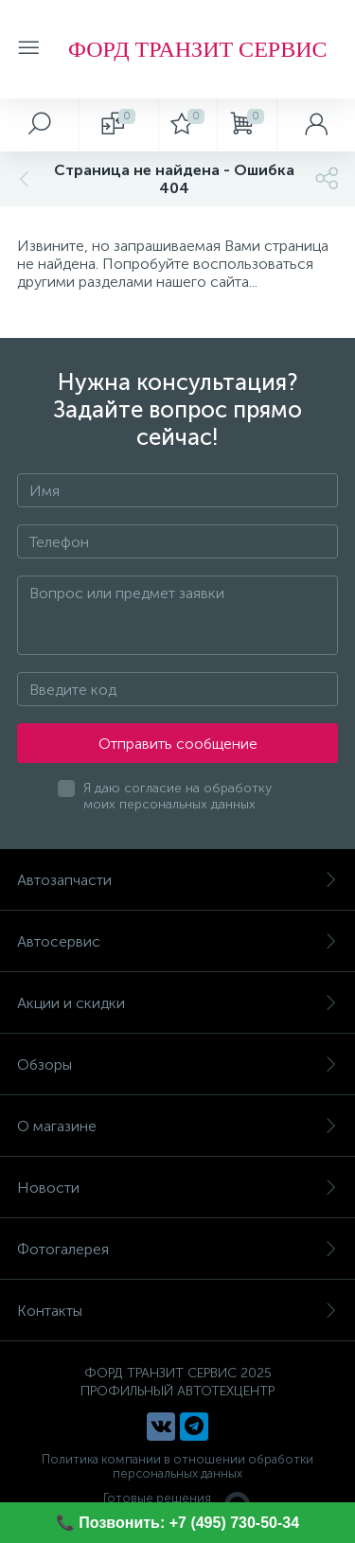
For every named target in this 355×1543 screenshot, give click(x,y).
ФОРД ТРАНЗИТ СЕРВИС (197, 49)
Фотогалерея (177, 1249)
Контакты (177, 1311)
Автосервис (177, 941)
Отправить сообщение (177, 744)
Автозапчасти (177, 880)
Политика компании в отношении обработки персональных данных (177, 1466)
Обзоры (177, 1064)
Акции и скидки (177, 1003)
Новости (177, 1188)
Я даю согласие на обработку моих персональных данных (177, 796)
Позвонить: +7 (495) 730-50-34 (189, 1523)
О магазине (177, 1126)
